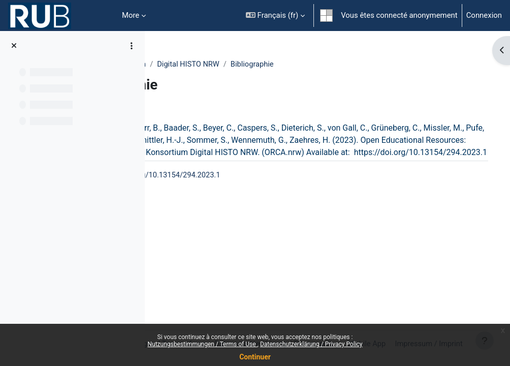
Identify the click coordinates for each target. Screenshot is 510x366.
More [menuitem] (130, 15)
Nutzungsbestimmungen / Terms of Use (202, 344)
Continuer (255, 357)
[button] (275, 15)
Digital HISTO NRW (280, 64)
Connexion (484, 15)
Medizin (224, 64)
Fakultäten (182, 64)
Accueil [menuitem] (101, 16)
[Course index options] (131, 46)
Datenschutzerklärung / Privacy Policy (311, 344)
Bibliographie (345, 64)
